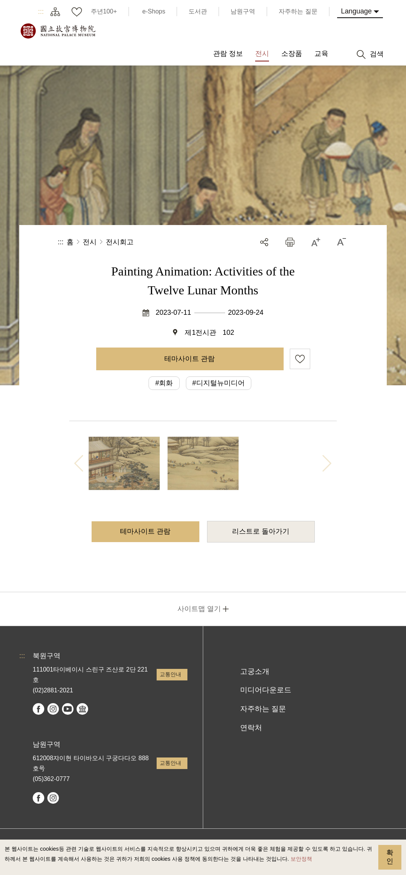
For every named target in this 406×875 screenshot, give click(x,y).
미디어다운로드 (265, 690)
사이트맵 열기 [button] (199, 609)
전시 (90, 242)
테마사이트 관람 (189, 359)
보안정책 (301, 859)
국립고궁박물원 (57, 30)
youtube (68, 709)
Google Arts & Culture (82, 709)
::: (41, 11)
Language (356, 11)
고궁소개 (254, 671)
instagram (53, 709)
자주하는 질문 (263, 709)
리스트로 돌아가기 (260, 531)
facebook (38, 709)
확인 (389, 857)
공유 (264, 242)
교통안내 (170, 674)
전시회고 (120, 242)
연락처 (251, 728)
